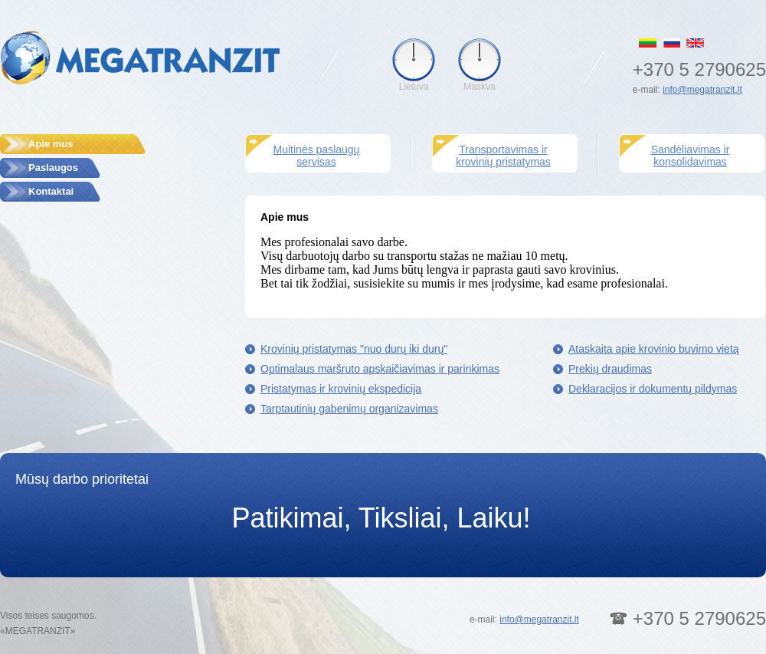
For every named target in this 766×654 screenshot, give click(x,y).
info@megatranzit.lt (702, 89)
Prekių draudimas (610, 369)
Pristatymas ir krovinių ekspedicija (340, 389)
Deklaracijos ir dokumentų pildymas (652, 389)
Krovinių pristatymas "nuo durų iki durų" (353, 349)
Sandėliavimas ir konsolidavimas (690, 155)
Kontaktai (51, 191)
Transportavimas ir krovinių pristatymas (503, 155)
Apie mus (51, 144)
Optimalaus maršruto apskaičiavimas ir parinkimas (379, 369)
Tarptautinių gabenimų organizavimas (349, 409)
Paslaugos (53, 167)
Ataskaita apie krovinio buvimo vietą (653, 349)
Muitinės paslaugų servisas (316, 155)
